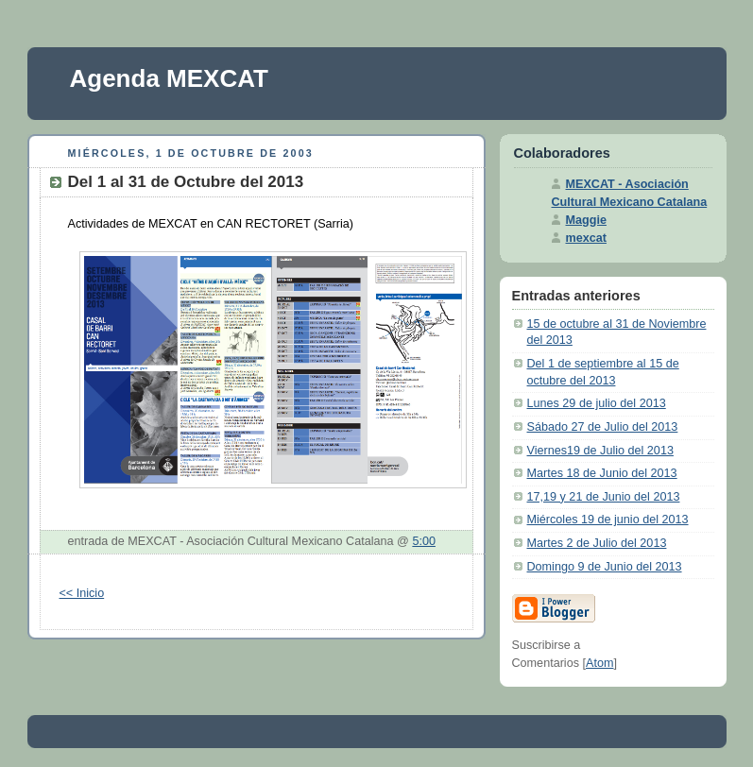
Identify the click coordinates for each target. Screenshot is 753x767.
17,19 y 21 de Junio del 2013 (603, 496)
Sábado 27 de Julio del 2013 (602, 427)
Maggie (586, 220)
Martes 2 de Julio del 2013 (597, 543)
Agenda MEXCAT (169, 78)
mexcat (586, 238)
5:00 (424, 541)
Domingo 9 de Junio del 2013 (604, 566)
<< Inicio (82, 593)
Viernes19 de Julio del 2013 (600, 450)
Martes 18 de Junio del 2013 (602, 473)
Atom (599, 663)
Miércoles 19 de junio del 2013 (608, 519)
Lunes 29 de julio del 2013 (596, 403)
